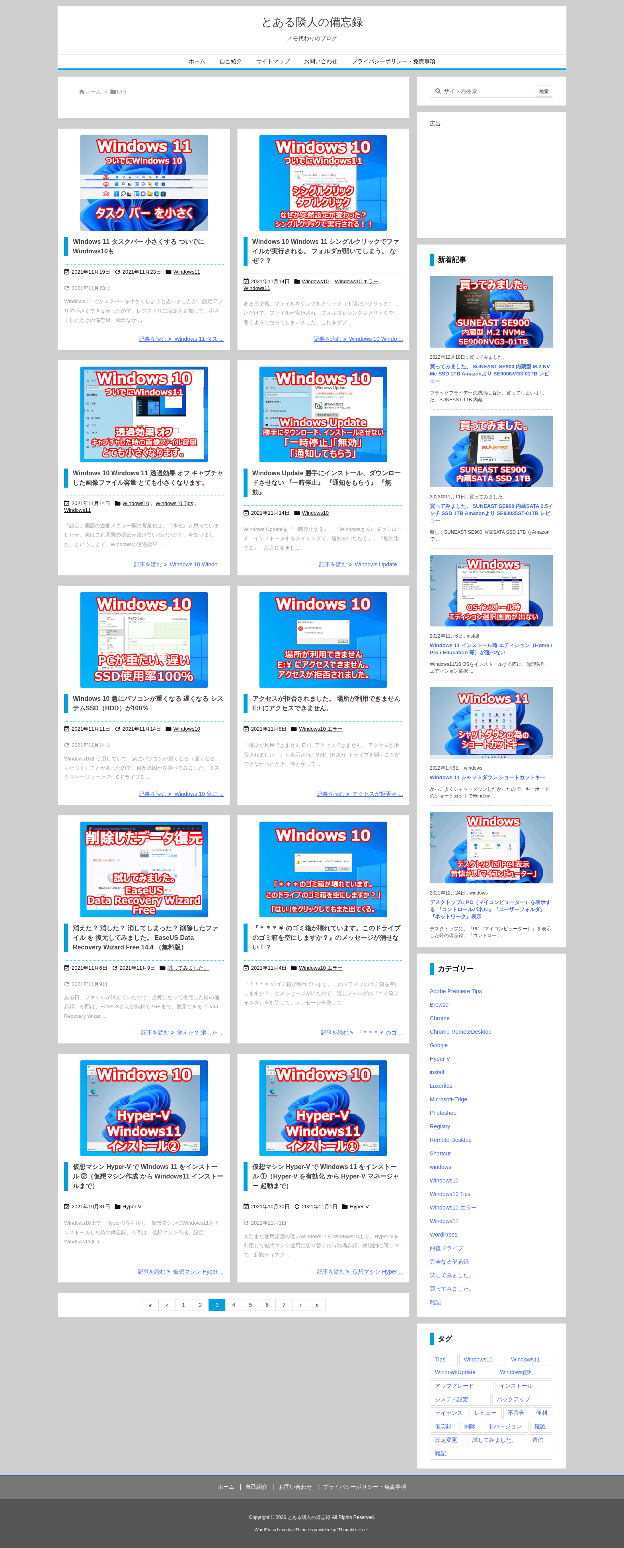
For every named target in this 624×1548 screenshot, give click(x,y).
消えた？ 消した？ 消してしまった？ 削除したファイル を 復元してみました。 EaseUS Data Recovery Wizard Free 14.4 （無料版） (145, 938)
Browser (440, 1005)
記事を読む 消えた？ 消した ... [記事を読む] (182, 1032)
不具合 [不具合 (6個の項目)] (516, 1413)
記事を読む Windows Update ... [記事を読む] (361, 564)
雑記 (435, 1302)
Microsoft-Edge (448, 1099)
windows (440, 1167)
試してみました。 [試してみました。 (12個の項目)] (494, 1440)
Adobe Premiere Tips (456, 991)
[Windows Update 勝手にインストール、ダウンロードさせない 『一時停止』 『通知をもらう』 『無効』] (323, 414)
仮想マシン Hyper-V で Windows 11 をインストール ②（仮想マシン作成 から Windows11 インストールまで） (148, 1176)
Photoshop (443, 1113)
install (437, 1072)
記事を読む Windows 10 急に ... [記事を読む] (181, 794)
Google (439, 1045)
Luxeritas (441, 1086)
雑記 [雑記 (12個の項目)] (440, 1453)
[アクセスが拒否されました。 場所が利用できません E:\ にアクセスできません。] (323, 640)
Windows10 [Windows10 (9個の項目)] (478, 1359)
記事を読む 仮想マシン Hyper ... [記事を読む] (181, 1271)
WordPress (443, 1234)
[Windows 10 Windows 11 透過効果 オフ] (144, 414)
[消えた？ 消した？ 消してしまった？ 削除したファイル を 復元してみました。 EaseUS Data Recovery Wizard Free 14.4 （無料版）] (144, 869)
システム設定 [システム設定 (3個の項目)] (451, 1399)
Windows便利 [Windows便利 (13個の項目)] (517, 1372)
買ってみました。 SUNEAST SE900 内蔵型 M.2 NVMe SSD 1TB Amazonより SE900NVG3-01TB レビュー (490, 374)
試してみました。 (188, 968)
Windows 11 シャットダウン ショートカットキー (487, 777)
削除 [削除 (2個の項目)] (470, 1426)
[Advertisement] (491, 179)
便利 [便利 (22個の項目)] (541, 1413)
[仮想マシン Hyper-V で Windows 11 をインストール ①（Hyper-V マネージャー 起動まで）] (323, 1108)
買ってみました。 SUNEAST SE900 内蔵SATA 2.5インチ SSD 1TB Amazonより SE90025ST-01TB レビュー (491, 513)
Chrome (440, 1018)
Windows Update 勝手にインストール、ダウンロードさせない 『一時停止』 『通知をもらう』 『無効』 (326, 483)
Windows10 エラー (357, 281)
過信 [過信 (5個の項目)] (537, 1440)
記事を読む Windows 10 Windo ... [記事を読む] (358, 339)
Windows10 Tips (174, 503)
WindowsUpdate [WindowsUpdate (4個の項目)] (455, 1372)
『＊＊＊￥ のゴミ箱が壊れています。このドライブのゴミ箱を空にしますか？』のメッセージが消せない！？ (326, 938)
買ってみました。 (452, 1288)
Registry (440, 1126)
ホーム (93, 92)
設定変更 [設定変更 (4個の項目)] (446, 1440)
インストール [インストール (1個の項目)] (516, 1386)
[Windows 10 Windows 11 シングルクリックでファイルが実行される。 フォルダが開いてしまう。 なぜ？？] (323, 183)
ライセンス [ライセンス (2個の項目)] (449, 1413)
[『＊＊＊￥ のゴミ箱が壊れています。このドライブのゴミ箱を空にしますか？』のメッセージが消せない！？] (323, 869)
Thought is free (352, 1529)
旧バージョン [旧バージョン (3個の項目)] (505, 1426)
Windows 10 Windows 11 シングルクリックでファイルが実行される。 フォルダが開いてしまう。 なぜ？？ (326, 251)
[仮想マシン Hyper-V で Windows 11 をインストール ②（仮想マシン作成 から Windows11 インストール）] (144, 1108)
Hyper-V (132, 1207)
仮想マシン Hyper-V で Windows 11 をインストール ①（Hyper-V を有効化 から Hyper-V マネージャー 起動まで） (325, 1176)
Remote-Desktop (451, 1140)
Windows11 (187, 272)
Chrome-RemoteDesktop (460, 1032)
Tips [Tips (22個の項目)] (440, 1359)
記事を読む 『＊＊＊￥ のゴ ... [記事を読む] (362, 1032)
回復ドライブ (446, 1248)
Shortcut (440, 1153)
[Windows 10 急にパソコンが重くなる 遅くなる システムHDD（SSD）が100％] (144, 640)
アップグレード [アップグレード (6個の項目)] (454, 1386)
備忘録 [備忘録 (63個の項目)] (443, 1426)
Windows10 (315, 281)
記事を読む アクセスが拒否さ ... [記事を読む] (360, 794)
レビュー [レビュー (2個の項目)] (485, 1413)
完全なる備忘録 (449, 1261)
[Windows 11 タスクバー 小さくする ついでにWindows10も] (144, 183)
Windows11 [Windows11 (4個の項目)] (525, 1359)
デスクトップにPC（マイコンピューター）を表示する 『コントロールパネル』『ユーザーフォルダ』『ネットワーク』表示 (490, 909)
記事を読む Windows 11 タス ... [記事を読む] (181, 339)
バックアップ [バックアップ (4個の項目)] (513, 1399)
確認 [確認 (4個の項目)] (540, 1426)
